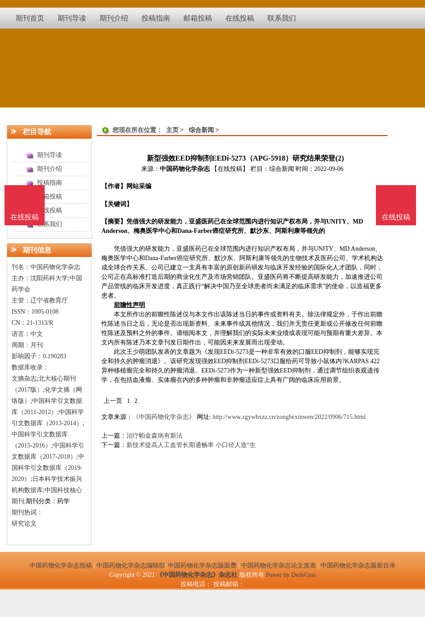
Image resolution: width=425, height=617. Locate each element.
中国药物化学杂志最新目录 (358, 565)
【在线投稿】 (230, 169)
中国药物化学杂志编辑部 (130, 565)
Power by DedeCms (291, 574)
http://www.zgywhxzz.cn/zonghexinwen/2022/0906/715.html (289, 417)
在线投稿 (396, 217)
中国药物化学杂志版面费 (202, 565)
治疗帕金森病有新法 (154, 435)
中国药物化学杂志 (185, 169)
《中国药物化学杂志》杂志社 (197, 574)
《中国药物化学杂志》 (164, 417)
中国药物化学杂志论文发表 (278, 565)
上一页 (113, 401)
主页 (172, 130)
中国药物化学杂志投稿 (60, 565)
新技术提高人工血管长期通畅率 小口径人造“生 (191, 445)
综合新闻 (201, 130)
